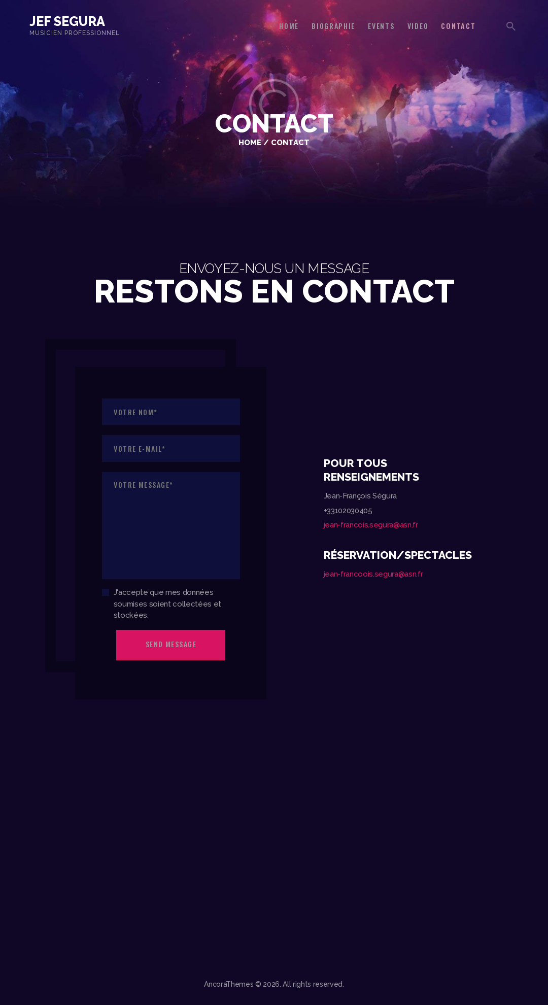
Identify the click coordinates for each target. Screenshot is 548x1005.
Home (249, 142)
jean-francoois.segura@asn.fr (373, 574)
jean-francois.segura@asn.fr (371, 524)
